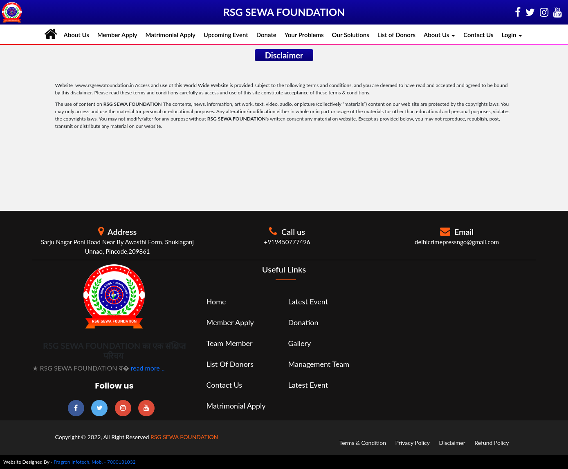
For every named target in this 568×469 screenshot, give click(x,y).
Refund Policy (491, 442)
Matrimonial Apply (170, 34)
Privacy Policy (412, 442)
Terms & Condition (362, 442)
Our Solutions (350, 34)
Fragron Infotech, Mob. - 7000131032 (94, 462)
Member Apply (117, 34)
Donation (303, 322)
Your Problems (304, 34)
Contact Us (478, 34)
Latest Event (308, 301)
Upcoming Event (226, 34)
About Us (76, 34)
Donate (266, 34)
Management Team (319, 364)
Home (216, 301)
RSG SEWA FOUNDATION (184, 436)
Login (512, 35)
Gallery (299, 343)
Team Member (229, 343)
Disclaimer (452, 442)
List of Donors (396, 34)
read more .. (148, 368)
